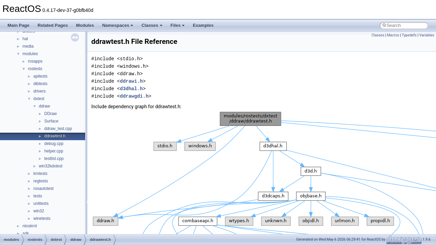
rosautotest (43, 188)
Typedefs (409, 35)
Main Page (18, 25)
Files (178, 25)
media (28, 46)
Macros (393, 35)
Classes (151, 25)
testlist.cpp (54, 158)
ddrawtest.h (54, 136)
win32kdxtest (50, 166)
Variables (426, 35)
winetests (41, 218)
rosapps (35, 61)
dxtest (38, 98)
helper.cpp (53, 151)
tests (37, 196)
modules (30, 53)
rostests (35, 68)
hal (25, 38)
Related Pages (52, 25)
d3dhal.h (131, 88)
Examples (203, 25)
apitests (40, 76)
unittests (41, 203)
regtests (40, 181)
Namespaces (118, 25)
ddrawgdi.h (134, 96)
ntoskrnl (29, 226)
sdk (25, 233)
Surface (51, 121)
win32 (38, 211)
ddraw (44, 106)
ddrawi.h (131, 81)
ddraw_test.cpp (58, 128)
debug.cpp (53, 143)
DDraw (50, 113)
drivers (39, 91)
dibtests (40, 83)
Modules (85, 25)
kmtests (40, 173)
